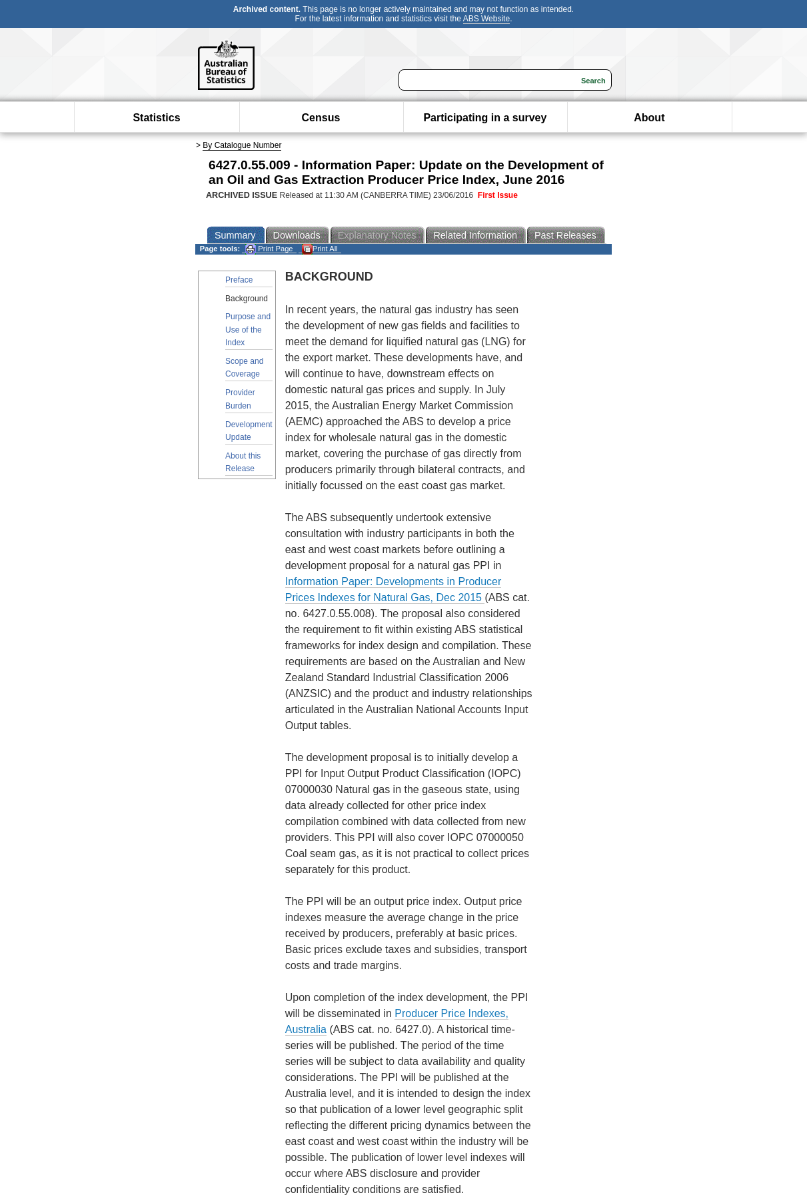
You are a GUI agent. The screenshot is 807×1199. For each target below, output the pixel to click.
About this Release (243, 462)
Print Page (269, 249)
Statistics (156, 117)
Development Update (249, 431)
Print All (320, 249)
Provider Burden (240, 399)
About (649, 117)
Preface (239, 280)
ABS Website (486, 18)
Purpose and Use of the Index (248, 329)
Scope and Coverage (244, 368)
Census (321, 117)
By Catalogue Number (242, 145)
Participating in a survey (484, 117)
